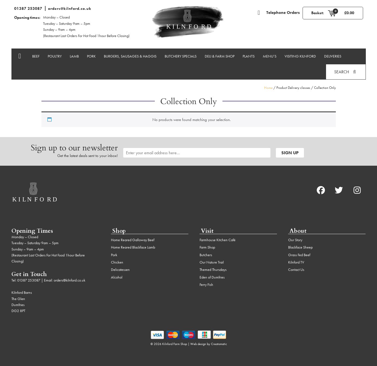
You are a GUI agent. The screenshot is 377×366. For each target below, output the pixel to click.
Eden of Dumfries (212, 277)
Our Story (295, 239)
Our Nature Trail (212, 262)
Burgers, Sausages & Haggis (130, 56)
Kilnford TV (296, 262)
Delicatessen (120, 269)
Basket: (317, 12)
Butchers (206, 254)
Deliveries (332, 56)
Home (268, 87)
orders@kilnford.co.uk (69, 8)
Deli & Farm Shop (219, 56)
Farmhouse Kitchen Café (218, 239)
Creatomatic (219, 344)
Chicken (117, 262)
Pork (91, 56)
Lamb (74, 56)
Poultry (55, 56)
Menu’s (269, 56)
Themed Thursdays (213, 269)
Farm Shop (207, 247)
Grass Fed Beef (299, 254)
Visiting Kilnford (300, 56)
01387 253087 (28, 8)
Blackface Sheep (300, 247)
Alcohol (116, 277)
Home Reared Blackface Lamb (133, 247)
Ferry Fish (206, 284)
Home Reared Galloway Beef (132, 239)
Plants (249, 56)
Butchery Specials (181, 56)
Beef (36, 56)
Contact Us (296, 269)
